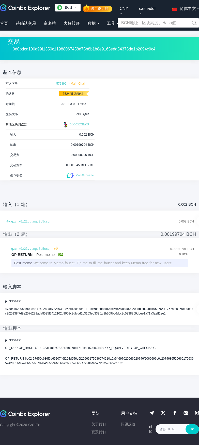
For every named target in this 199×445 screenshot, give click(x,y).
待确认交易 (26, 23)
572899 (61, 83)
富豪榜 (50, 23)
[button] (182, 7)
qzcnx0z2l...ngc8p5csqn (31, 222)
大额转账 (72, 23)
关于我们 (98, 424)
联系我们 (98, 432)
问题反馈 (128, 424)
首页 (4, 23)
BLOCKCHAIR (75, 125)
